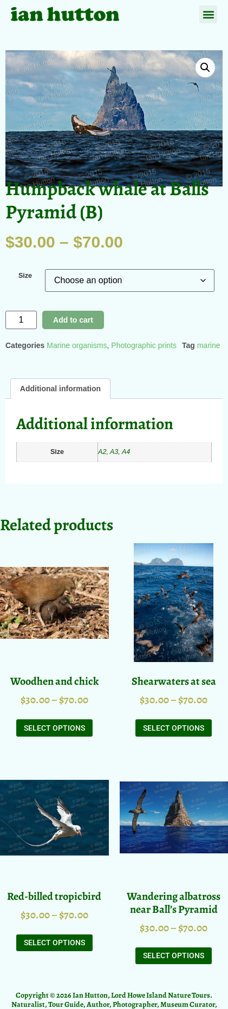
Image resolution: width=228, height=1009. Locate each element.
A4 (126, 452)
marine (208, 345)
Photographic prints (144, 345)
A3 (114, 452)
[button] (208, 14)
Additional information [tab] (60, 388)
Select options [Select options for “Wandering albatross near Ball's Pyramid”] (173, 955)
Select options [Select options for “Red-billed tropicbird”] (54, 942)
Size (25, 275)
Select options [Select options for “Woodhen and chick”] (54, 728)
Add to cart (73, 320)
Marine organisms (77, 345)
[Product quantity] (21, 320)
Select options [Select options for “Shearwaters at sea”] (173, 728)
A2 (102, 452)
